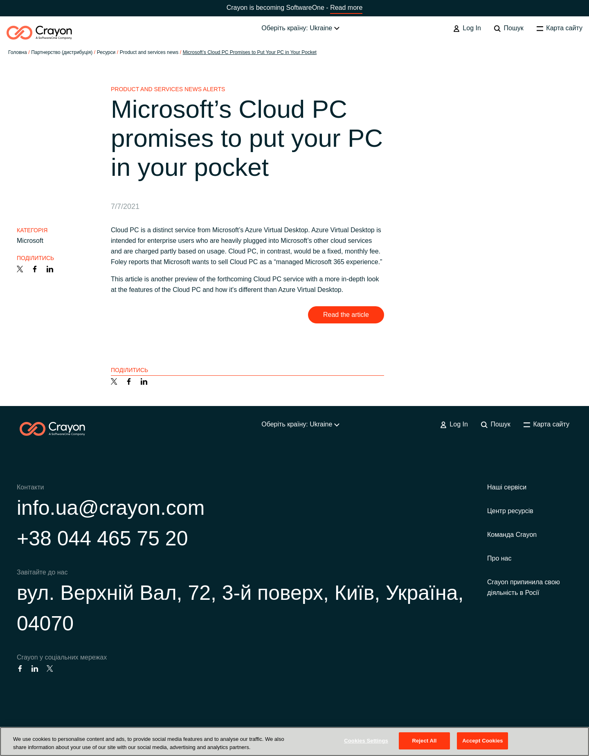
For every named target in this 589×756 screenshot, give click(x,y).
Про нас (499, 558)
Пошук (509, 28)
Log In (467, 28)
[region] (294, 741)
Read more (346, 7)
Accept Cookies (482, 741)
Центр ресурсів (510, 510)
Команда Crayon (512, 534)
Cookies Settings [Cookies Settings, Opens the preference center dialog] (366, 741)
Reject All (424, 741)
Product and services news (149, 52)
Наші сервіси (506, 487)
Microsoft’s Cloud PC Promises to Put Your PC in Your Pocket (250, 52)
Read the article (346, 314)
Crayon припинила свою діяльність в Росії (523, 587)
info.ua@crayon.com (111, 507)
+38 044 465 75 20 (102, 538)
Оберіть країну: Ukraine (300, 28)
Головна (17, 52)
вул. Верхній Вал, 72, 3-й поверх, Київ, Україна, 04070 (240, 608)
